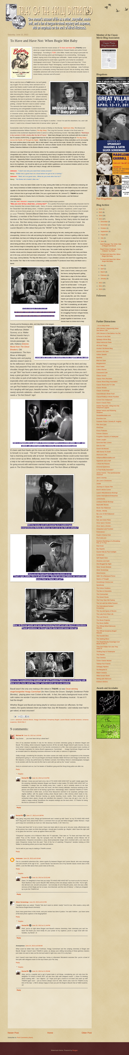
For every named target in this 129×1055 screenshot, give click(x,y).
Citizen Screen (101, 375)
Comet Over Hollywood (104, 400)
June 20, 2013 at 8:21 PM (38, 902)
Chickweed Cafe (102, 372)
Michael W (19, 735)
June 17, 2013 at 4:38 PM (35, 815)
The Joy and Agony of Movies (106, 611)
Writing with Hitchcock (103, 679)
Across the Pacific (16, 140)
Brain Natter (100, 366)
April (102, 269)
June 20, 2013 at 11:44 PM (41, 925)
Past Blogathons (104, 198)
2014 (101, 215)
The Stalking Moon (102, 639)
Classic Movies (101, 388)
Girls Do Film (100, 446)
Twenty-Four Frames (103, 664)
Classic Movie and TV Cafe (105, 385)
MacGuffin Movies (102, 505)
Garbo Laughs (101, 440)
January (103, 278)
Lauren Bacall (64, 720)
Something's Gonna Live (104, 582)
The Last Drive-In (102, 617)
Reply (18, 769)
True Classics (101, 658)
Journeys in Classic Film (104, 487)
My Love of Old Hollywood (105, 514)
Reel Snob (100, 546)
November (104, 225)
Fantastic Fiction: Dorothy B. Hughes (108, 421)
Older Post (87, 1033)
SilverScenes (100, 573)
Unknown (19, 858)
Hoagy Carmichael (40, 720)
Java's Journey (101, 478)
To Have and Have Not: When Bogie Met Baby (110, 255)
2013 (101, 219)
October (103, 228)
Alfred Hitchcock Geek (103, 342)
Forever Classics (102, 433)
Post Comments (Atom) (25, 1037)
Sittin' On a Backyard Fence (105, 576)
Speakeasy (100, 585)
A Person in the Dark (103, 336)
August (103, 235)
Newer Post (13, 1033)
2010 (101, 289)
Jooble (98, 484)
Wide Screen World (103, 676)
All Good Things (101, 345)
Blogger (75, 1050)
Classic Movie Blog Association (106, 382)
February (104, 275)
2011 (101, 286)
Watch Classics (101, 673)
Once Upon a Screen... (104, 526)
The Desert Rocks (102, 597)
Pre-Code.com (101, 538)
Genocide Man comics (103, 442)
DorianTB (25, 778)
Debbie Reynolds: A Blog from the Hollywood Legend (107, 406)
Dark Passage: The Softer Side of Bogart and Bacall (110, 245)
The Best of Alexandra (103, 591)
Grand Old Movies (102, 449)
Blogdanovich (101, 363)
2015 (101, 212)
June (102, 241)
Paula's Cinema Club (103, 535)
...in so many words (103, 325)
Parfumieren (100, 532)
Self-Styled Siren (102, 558)
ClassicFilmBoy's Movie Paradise (107, 397)
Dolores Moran (28, 720)
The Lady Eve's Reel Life (104, 614)
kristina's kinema (102, 682)
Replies (20, 774)
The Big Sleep (42, 130)
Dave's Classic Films (103, 403)
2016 (101, 209)
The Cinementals (102, 594)
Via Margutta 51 (101, 669)
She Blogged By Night (103, 564)
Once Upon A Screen (103, 523)
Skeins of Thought (102, 579)
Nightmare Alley (68, 128)
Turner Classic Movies (103, 660)
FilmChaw (99, 427)
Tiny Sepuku (100, 654)
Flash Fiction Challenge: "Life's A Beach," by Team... (110, 250)
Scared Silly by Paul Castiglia (106, 552)
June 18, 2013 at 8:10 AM (32, 858)
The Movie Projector (103, 620)
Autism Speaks (101, 354)
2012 (101, 283)
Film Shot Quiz (101, 424)
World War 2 (22, 722)
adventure (19, 720)
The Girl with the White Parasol (106, 603)
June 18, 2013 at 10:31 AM (41, 877)
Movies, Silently (101, 511)
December (104, 222)
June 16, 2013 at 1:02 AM (32, 735)
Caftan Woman (101, 369)
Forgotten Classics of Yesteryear (107, 436)
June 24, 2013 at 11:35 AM (41, 971)
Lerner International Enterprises (107, 496)
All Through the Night (30, 140)
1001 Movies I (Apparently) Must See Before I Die (107, 329)
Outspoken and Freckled (104, 529)
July (102, 238)
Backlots (99, 357)
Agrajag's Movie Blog (103, 339)
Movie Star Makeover (103, 508)
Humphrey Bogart (53, 720)
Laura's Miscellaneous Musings (107, 493)
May (102, 265)
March (103, 272)
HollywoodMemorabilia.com (105, 458)
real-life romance (76, 720)
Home (50, 1033)
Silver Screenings (22, 902)
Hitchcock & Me (101, 455)
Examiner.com (101, 418)
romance (85, 720)
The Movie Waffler (102, 623)
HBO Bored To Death (103, 452)
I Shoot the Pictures (103, 464)
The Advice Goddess (103, 588)
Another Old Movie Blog (104, 348)
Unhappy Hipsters (102, 667)
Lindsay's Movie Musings (104, 502)
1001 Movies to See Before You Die (108, 333)
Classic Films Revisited (104, 379)
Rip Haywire (100, 549)
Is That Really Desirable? (104, 470)
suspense (13, 722)
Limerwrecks (100, 499)
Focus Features (101, 430)
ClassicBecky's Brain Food (105, 394)
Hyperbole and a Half (103, 461)
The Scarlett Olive (102, 636)
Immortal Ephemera (103, 467)
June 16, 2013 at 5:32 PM (40, 778)
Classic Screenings (102, 391)
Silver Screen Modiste (103, 567)
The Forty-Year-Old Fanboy (105, 600)
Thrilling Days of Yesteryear (105, 651)
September (105, 231)
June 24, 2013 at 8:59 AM (33, 946)
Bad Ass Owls (101, 360)
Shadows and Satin (103, 561)
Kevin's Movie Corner (103, 490)
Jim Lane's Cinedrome (104, 481)
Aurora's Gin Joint (102, 351)
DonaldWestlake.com (103, 415)
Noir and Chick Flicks (103, 520)
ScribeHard (100, 555)
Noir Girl (99, 517)
